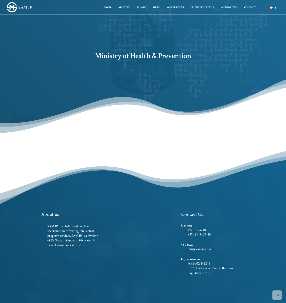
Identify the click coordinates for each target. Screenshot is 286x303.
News (157, 7)
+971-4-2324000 (198, 230)
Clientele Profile (202, 7)
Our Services (175, 7)
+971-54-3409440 (199, 234)
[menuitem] (271, 7)
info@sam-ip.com (199, 249)
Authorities (229, 7)
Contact (250, 7)
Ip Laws (141, 7)
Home (107, 7)
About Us (124, 7)
